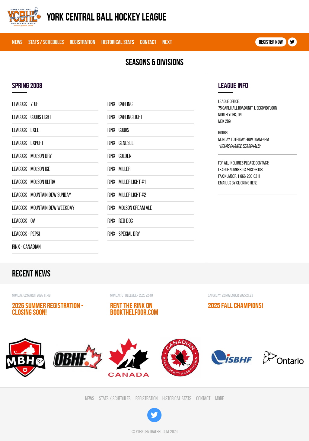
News (17, 42)
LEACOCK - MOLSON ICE (31, 169)
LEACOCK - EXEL (25, 130)
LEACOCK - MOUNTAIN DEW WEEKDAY (43, 208)
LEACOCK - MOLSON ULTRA (33, 182)
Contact (148, 42)
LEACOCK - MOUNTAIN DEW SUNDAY (41, 195)
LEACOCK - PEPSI (26, 234)
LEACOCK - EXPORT (27, 143)
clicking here (246, 182)
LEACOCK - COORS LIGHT (31, 117)
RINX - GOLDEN (119, 156)
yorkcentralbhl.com (152, 431)
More (219, 398)
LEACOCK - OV (23, 221)
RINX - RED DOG (120, 221)
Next (167, 42)
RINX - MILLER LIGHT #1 (126, 182)
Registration (82, 42)
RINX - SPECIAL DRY (123, 234)
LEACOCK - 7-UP (25, 104)
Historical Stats (117, 42)
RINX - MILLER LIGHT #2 (126, 195)
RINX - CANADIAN (26, 247)
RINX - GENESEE (120, 143)
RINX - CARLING (119, 104)
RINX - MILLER (118, 169)
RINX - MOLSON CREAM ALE (129, 208)
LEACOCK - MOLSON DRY (32, 156)
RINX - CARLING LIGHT (125, 117)
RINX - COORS (118, 130)
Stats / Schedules (46, 42)
